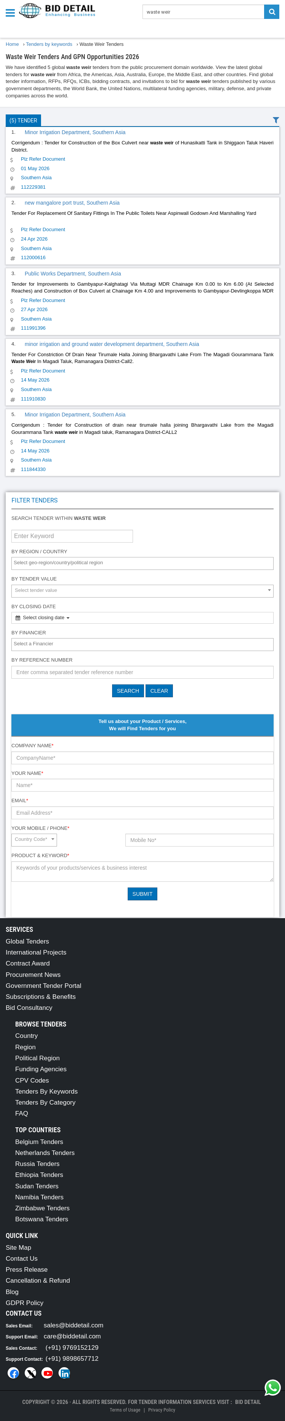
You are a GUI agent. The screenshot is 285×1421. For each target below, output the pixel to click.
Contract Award (28, 963)
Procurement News (33, 974)
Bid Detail (248, 1402)
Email (19, 800)
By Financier (28, 632)
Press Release (27, 1269)
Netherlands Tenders (45, 1153)
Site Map (18, 1247)
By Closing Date (33, 606)
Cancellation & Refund (38, 1280)
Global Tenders (27, 941)
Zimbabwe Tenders (42, 1208)
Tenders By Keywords (46, 1091)
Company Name (32, 745)
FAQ (21, 1113)
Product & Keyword (40, 855)
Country (26, 1035)
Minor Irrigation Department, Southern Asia (75, 132)
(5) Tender (23, 120)
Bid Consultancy (29, 1007)
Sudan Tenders (37, 1186)
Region (25, 1047)
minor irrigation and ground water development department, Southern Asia (112, 344)
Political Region (37, 1058)
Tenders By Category (45, 1102)
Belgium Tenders (39, 1142)
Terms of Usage (125, 1410)
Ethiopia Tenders (39, 1174)
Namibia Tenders (39, 1197)
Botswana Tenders (41, 1219)
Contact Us (22, 1258)
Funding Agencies (40, 1069)
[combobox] (142, 563)
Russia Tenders (37, 1163)
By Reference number (42, 660)
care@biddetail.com (72, 1336)
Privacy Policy (161, 1410)
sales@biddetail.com (73, 1325)
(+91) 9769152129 (72, 1347)
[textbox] (144, 563)
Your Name (27, 773)
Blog (12, 1292)
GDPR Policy (24, 1303)
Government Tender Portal (43, 985)
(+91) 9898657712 (72, 1358)
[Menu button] (12, 12)
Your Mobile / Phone (40, 828)
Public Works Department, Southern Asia (73, 274)
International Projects (36, 952)
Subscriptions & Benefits (41, 996)
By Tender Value (34, 579)
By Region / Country (39, 551)
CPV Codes (32, 1080)
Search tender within (58, 518)
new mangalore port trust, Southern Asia (72, 203)
